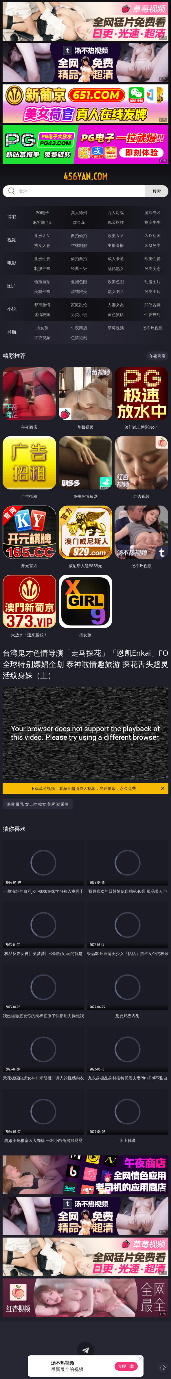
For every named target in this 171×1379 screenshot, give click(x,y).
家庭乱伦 (79, 304)
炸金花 (79, 222)
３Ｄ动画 (152, 235)
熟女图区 (116, 291)
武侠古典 (152, 304)
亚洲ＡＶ (42, 235)
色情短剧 (79, 337)
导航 (11, 332)
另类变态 (152, 268)
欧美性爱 (152, 258)
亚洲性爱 (42, 258)
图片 (11, 286)
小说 (11, 309)
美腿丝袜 (42, 291)
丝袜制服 (79, 245)
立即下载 (126, 1366)
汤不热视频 (152, 327)
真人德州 (79, 212)
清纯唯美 (79, 291)
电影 (11, 263)
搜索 (157, 191)
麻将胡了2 (42, 222)
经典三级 (79, 268)
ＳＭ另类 (152, 245)
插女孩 (42, 327)
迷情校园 (42, 314)
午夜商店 (79, 327)
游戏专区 (152, 212)
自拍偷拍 (79, 235)
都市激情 (42, 304)
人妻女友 (116, 304)
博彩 (11, 216)
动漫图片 (152, 281)
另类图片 (152, 291)
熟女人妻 (42, 245)
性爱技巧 (152, 314)
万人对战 (116, 212)
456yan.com (85, 176)
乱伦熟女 (116, 268)
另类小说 (79, 314)
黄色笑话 (116, 314)
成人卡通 (116, 258)
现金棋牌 (116, 222)
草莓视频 (116, 327)
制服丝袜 (42, 268)
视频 (11, 240)
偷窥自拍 (42, 281)
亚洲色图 (79, 281)
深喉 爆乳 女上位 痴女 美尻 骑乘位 (38, 804)
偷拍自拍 (79, 258)
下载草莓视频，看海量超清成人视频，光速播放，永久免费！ (98, 788)
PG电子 (42, 212)
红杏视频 (42, 337)
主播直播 (116, 245)
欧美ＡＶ (116, 235)
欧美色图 (116, 281)
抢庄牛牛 (152, 222)
